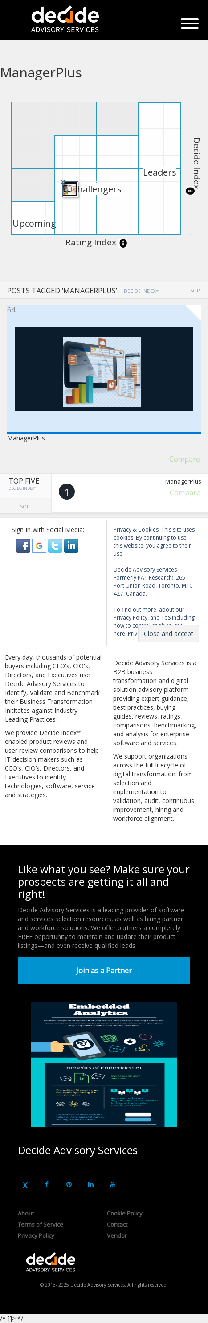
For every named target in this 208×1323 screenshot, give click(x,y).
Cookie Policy (125, 1213)
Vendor (117, 1235)
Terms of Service (40, 1224)
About (26, 1213)
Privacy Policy (36, 1235)
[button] (24, 545)
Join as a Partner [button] (104, 970)
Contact (117, 1224)
